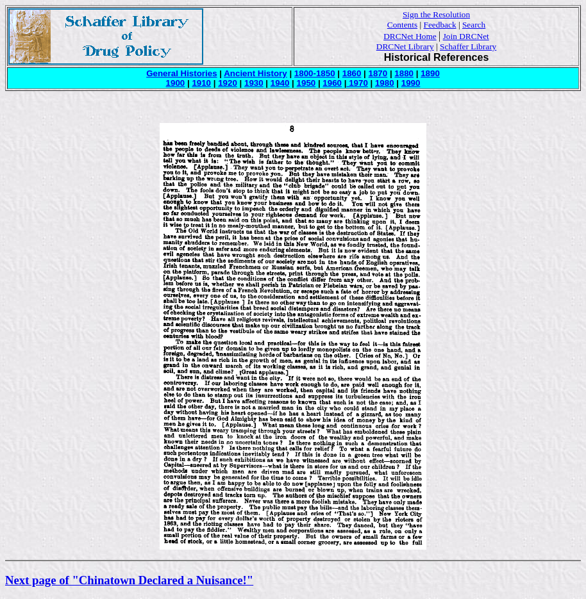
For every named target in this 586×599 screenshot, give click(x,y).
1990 (411, 83)
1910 (201, 83)
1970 (356, 83)
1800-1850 (314, 73)
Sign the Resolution (436, 14)
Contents (402, 24)
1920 (227, 83)
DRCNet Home (410, 36)
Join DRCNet (466, 36)
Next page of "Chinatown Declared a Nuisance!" (129, 580)
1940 (280, 83)
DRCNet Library (405, 46)
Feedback (440, 24)
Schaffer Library (468, 46)
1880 (404, 73)
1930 (254, 83)
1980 (384, 83)
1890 (430, 73)
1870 (378, 73)
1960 (332, 83)
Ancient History (255, 73)
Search (473, 24)
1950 (306, 83)
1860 (352, 73)
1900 (175, 83)
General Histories (181, 73)
